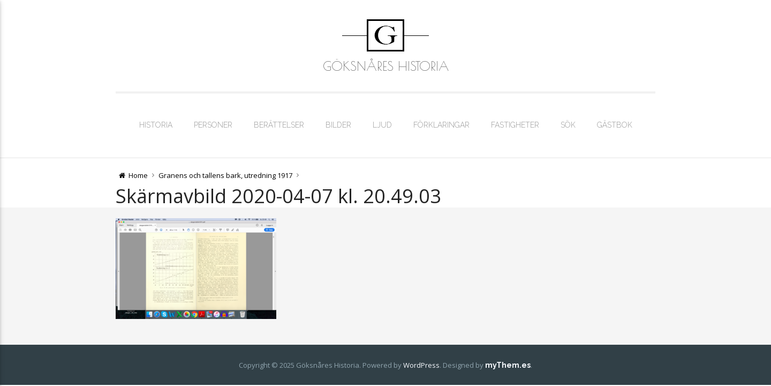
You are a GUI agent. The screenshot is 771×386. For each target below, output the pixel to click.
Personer (213, 125)
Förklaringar (441, 125)
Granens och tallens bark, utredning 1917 (225, 175)
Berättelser (279, 125)
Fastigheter (515, 125)
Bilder (338, 125)
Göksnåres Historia (386, 65)
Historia (155, 125)
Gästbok (614, 125)
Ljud (382, 125)
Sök (568, 125)
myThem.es (508, 365)
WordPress (421, 365)
